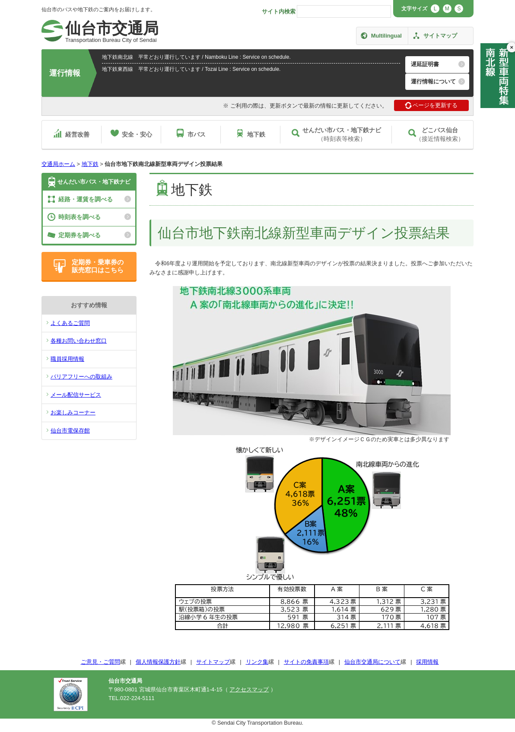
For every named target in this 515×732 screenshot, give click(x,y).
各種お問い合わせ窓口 (79, 340)
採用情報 (427, 662)
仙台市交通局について (372, 662)
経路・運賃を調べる (85, 199)
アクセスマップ (249, 689)
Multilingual (386, 35)
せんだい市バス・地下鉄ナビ (93, 181)
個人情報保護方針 (158, 662)
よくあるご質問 (70, 323)
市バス (197, 134)
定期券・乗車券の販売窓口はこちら (98, 266)
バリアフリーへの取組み (81, 376)
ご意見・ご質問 (100, 662)
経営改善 (77, 134)
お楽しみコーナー (73, 412)
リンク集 (257, 662)
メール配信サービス (76, 394)
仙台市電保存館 (70, 430)
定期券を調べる (79, 235)
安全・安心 (137, 134)
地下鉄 (256, 134)
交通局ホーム (58, 164)
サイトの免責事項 (306, 662)
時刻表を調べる (79, 216)
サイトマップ (440, 35)
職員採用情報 (67, 359)
